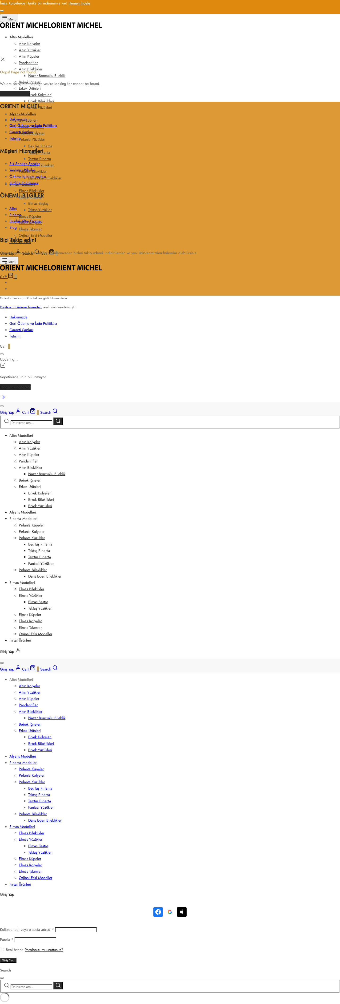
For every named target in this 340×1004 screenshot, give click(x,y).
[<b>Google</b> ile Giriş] (170, 912)
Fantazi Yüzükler (41, 165)
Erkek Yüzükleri (40, 107)
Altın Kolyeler (29, 43)
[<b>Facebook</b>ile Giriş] (158, 912)
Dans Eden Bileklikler (44, 576)
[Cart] (8, 277)
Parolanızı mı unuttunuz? (44, 949)
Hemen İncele (79, 3)
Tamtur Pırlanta (39, 158)
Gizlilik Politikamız (23, 183)
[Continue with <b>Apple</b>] (181, 912)
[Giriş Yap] (10, 412)
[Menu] (9, 18)
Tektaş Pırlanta (39, 550)
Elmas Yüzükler (30, 595)
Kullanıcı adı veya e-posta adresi (27, 929)
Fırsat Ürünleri (20, 640)
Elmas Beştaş (38, 203)
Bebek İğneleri (30, 480)
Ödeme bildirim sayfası (27, 176)
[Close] (2, 11)
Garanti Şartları (21, 132)
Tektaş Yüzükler (40, 210)
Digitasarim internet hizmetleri (21, 307)
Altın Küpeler (29, 56)
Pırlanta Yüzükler (32, 139)
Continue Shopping (15, 387)
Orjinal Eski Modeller (35, 634)
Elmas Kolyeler (30, 621)
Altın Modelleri (21, 37)
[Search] (49, 412)
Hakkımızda (18, 119)
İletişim (14, 138)
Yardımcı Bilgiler (22, 170)
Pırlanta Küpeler (31, 525)
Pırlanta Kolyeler (31, 531)
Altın (13, 208)
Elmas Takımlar (30, 229)
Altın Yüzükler (29, 50)
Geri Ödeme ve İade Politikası (33, 125)
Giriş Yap (8, 960)
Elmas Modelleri (22, 582)
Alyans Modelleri (22, 114)
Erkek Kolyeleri (40, 94)
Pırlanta (15, 214)
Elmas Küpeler (30, 216)
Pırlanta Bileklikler (33, 570)
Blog (13, 227)
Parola (6, 939)
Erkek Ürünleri (30, 88)
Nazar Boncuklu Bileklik (46, 75)
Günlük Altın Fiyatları (25, 221)
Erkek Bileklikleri (41, 101)
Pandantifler (28, 62)
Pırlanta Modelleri (23, 518)
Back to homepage (15, 93)
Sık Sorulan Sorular (24, 163)
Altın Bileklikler (30, 467)
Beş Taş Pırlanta (40, 146)
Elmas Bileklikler (31, 589)
